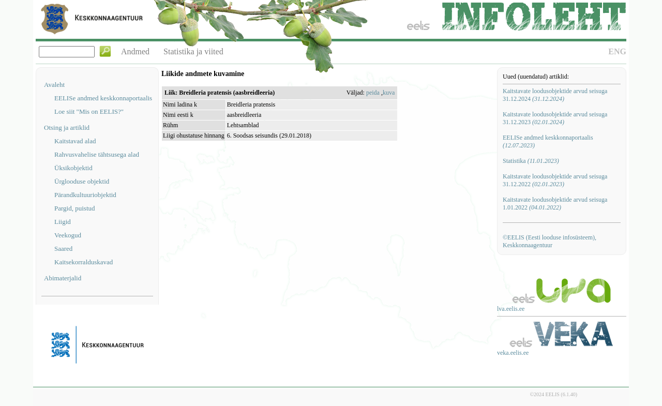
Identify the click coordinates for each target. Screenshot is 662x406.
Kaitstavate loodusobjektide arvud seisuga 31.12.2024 (555, 94)
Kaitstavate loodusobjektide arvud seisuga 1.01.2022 (555, 203)
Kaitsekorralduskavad (83, 262)
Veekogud (67, 235)
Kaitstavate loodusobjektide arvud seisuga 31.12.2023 (555, 118)
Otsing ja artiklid (66, 127)
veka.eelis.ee (513, 352)
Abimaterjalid (62, 278)
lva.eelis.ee (510, 308)
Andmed (135, 51)
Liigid (62, 221)
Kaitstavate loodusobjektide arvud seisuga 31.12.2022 (555, 180)
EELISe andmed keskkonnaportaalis (103, 98)
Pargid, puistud (74, 208)
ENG (617, 51)
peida (373, 92)
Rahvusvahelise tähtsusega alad (96, 154)
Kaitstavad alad (75, 141)
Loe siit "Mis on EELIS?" (89, 111)
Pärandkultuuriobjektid (85, 195)
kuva (389, 92)
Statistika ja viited (193, 51)
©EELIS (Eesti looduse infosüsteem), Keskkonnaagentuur (549, 241)
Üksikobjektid (73, 168)
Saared (63, 248)
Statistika (531, 160)
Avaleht (54, 84)
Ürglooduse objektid (81, 181)
